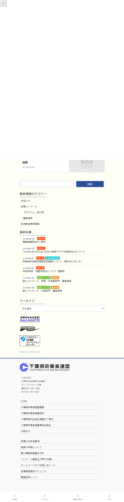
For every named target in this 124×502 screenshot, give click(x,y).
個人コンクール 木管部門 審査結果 (42, 290)
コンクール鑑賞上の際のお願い (37, 459)
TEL (109, 497)
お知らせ (25, 200)
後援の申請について (31, 447)
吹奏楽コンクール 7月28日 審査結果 (43, 160)
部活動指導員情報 (30, 223)
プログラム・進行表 (33, 212)
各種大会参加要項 (30, 441)
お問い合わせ (78, 497)
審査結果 (27, 218)
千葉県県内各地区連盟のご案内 (37, 419)
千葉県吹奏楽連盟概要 (32, 407)
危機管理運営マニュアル (33, 471)
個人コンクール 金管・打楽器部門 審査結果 (46, 280)
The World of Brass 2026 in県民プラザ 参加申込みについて (53, 251)
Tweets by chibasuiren (30, 351)
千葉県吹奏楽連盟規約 (32, 413)
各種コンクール (29, 206)
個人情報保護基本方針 (32, 453)
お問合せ (25, 431)
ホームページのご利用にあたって (38, 465)
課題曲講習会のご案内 (34, 241)
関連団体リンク (29, 477)
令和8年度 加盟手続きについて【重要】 (44, 271)
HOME (24, 401)
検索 (90, 184)
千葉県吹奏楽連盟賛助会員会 (36, 425)
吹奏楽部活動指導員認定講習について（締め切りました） (52, 261)
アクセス (45, 497)
